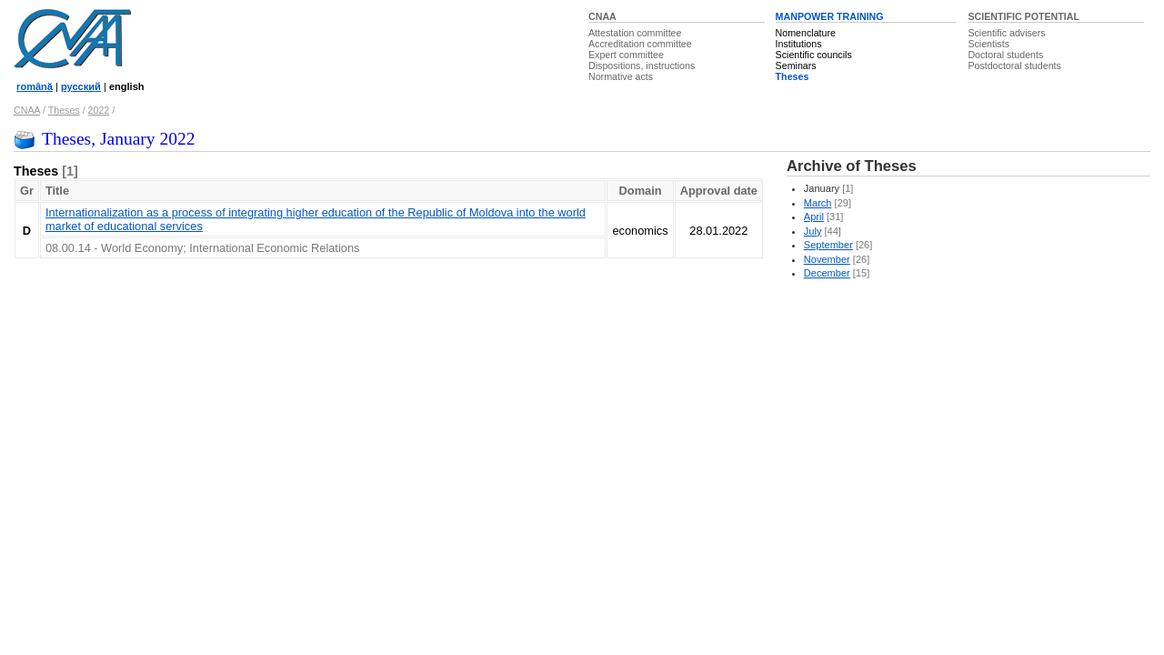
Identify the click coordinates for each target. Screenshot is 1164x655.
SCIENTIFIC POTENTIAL (1023, 16)
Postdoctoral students (1014, 65)
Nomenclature (806, 32)
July (813, 231)
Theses (792, 76)
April (814, 216)
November (827, 259)
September (828, 244)
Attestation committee (634, 32)
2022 (99, 110)
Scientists (988, 43)
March (818, 202)
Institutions (799, 43)
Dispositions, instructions (641, 65)
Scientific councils (814, 54)
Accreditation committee (640, 43)
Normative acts (620, 76)
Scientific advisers (1006, 32)
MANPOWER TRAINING (830, 16)
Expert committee (626, 54)
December (827, 272)
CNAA (602, 16)
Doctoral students (1005, 54)
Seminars (796, 65)
